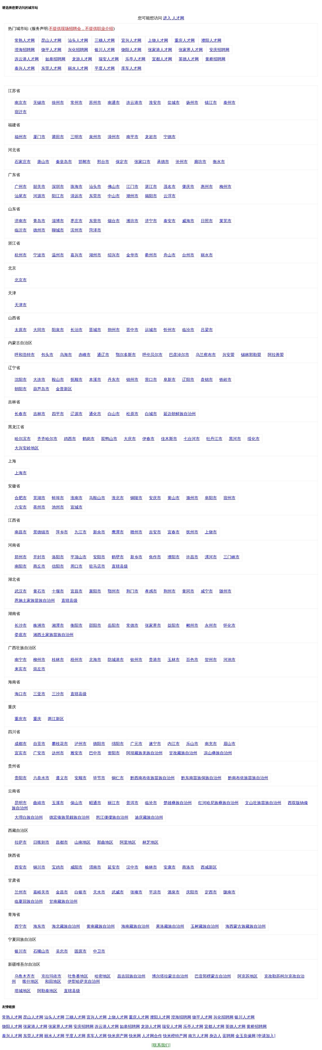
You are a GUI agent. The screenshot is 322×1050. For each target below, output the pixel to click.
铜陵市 (136, 498)
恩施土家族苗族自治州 (35, 600)
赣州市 (136, 532)
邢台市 (103, 162)
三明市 (76, 137)
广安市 (39, 753)
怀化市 (229, 625)
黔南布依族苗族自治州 (248, 778)
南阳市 (21, 566)
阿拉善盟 (276, 355)
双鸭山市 (109, 439)
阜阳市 (211, 498)
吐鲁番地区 (78, 976)
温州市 (58, 255)
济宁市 (151, 221)
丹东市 (114, 379)
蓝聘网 (228, 1036)
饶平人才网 (51, 50)
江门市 (132, 186)
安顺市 (80, 778)
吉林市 (39, 414)
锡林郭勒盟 (251, 355)
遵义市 (62, 778)
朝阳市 (21, 389)
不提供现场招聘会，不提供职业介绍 (81, 28)
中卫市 (99, 951)
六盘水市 (41, 778)
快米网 (135, 1036)
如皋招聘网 (55, 59)
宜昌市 (76, 591)
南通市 (114, 102)
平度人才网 (105, 68)
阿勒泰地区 (47, 991)
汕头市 (95, 186)
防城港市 (116, 659)
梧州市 (76, 659)
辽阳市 (188, 379)
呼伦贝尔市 (152, 355)
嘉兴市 (76, 255)
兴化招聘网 (78, 50)
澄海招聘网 (25, 50)
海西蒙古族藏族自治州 (245, 926)
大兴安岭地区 (27, 448)
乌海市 (66, 355)
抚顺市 (76, 379)
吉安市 (155, 532)
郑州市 (21, 557)
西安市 (21, 867)
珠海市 (76, 186)
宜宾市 (21, 753)
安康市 (170, 867)
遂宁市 (155, 744)
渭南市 (95, 867)
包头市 (47, 355)
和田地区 (53, 981)
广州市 (21, 186)
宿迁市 (21, 112)
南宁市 (21, 659)
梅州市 (225, 186)
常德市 (132, 625)
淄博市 (58, 221)
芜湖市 (39, 498)
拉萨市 (21, 842)
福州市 (21, 137)
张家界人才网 (191, 50)
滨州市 (76, 230)
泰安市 (170, 221)
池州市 (58, 507)
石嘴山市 (41, 951)
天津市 (21, 305)
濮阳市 (174, 557)
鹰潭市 (118, 532)
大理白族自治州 (29, 817)
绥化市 (254, 439)
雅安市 (76, 753)
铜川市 (39, 867)
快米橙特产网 (175, 1036)
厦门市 (39, 137)
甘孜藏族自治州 (183, 753)
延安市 (114, 867)
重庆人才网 (185, 40)
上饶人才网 (158, 40)
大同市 (39, 330)
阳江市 (58, 196)
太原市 (21, 330)
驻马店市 (97, 566)
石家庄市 (23, 162)
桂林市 (58, 659)
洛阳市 (58, 557)
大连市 (39, 379)
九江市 (80, 532)
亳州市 (39, 507)
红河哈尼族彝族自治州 (218, 803)
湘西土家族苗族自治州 (53, 635)
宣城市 (76, 507)
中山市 (114, 196)
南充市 (211, 744)
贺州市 (211, 659)
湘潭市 (58, 625)
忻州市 (170, 330)
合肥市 (21, 498)
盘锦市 (207, 379)
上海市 (21, 473)
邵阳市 (95, 625)
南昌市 (21, 532)
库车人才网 (131, 68)
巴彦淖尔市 (179, 355)
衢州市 (151, 255)
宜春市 (174, 532)
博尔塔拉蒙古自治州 (170, 976)
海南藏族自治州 (135, 926)
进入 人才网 (173, 18)
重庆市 (21, 719)
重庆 (37, 719)
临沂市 (21, 230)
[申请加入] (266, 1036)
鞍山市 (58, 379)
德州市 (39, 230)
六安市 (21, 507)
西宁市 (21, 926)
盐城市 (174, 102)
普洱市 (132, 803)
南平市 (132, 137)
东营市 (95, 221)
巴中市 (95, 753)
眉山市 (229, 744)
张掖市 (136, 892)
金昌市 (62, 892)
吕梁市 (207, 330)
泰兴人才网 (25, 68)
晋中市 (132, 330)
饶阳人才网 (131, 50)
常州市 (76, 102)
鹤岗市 (89, 439)
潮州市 (132, 196)
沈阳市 (21, 379)
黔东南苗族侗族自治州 (201, 778)
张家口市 (142, 162)
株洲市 (39, 625)
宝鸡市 (58, 867)
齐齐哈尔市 (47, 439)
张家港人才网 (160, 50)
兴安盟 (228, 355)
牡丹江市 (214, 439)
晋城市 (95, 330)
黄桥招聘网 (215, 59)
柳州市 (39, 659)
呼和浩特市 (25, 355)
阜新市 (170, 379)
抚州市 (192, 532)
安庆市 (155, 498)
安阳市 (99, 557)
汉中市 (132, 867)
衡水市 (219, 162)
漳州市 (114, 137)
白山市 (114, 414)
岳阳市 (114, 625)
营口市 (151, 379)
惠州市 (207, 186)
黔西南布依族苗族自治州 (152, 778)
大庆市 (130, 439)
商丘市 (39, 566)
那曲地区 (105, 842)
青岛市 (39, 221)
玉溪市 (58, 803)
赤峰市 (84, 355)
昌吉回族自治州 (131, 976)
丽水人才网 (78, 68)
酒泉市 (174, 892)
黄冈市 (188, 591)
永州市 (211, 625)
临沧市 (151, 803)
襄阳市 (95, 591)
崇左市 (39, 669)
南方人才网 (198, 1036)
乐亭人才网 (135, 59)
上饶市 (211, 532)
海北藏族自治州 (66, 926)
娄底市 (21, 635)
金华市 (132, 255)
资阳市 (114, 753)
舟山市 (170, 255)
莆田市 (58, 137)
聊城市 (58, 230)
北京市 (21, 280)
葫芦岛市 (41, 389)
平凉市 (155, 892)
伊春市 (148, 439)
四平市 (58, 414)
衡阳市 (76, 625)
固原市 (80, 951)
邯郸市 (84, 162)
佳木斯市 (169, 439)
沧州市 (182, 162)
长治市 (76, 330)
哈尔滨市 (23, 439)
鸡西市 (70, 439)
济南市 (21, 221)
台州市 (188, 255)
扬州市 (192, 102)
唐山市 (43, 162)
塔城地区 (23, 991)
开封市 (39, 557)
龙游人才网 (82, 59)
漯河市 (211, 557)
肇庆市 (188, 186)
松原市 (132, 414)
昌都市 (62, 842)
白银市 (80, 892)
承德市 (163, 162)
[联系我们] (161, 1045)
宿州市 (229, 498)
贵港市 (155, 659)
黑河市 (235, 439)
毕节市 (99, 778)
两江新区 (56, 719)
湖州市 (95, 255)
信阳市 (58, 566)
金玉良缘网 (245, 1036)
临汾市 (188, 330)
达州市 (58, 753)
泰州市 (229, 102)
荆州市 (170, 591)
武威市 (118, 892)
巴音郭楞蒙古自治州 (213, 976)
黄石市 (39, 591)
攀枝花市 (60, 744)
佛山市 (114, 186)
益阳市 (174, 625)
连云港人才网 (27, 59)
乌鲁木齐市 (25, 976)
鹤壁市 (118, 557)
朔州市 (114, 330)
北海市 (95, 659)
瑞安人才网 (109, 59)
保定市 (122, 162)
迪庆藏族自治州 (149, 817)
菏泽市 (95, 230)
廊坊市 (200, 162)
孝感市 (151, 591)
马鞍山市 (97, 498)
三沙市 (58, 694)
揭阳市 (151, 196)
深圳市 (58, 186)
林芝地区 (150, 842)
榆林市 (151, 867)
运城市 (151, 330)
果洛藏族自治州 (170, 926)
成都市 (21, 744)
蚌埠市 (58, 498)
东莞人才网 (51, 68)
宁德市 (170, 137)
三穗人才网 (105, 40)
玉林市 (174, 659)
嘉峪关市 (41, 892)
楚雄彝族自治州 (178, 803)
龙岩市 (151, 137)
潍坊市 (132, 221)
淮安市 (155, 102)
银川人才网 (105, 50)
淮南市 (76, 498)
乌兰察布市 (206, 355)
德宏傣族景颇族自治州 (69, 817)
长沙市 (21, 625)
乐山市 (192, 744)
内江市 (174, 744)
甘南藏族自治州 (63, 901)
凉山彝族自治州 (218, 753)
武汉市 (21, 591)
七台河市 (192, 439)
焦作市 (155, 557)
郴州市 (192, 625)
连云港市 (134, 102)
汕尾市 (21, 196)
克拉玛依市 (51, 976)
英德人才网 (189, 59)
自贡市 (39, 744)
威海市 (188, 221)
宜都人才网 (162, 59)
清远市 (76, 196)
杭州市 (21, 255)
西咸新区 (209, 867)
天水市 (99, 892)
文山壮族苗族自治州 (263, 803)
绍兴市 (114, 255)
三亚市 (39, 694)
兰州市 (21, 892)
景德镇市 (41, 532)
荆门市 (132, 591)
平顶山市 (78, 557)
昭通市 (95, 803)
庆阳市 (192, 892)
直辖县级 (120, 566)
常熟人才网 (25, 40)
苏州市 (95, 102)
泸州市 (80, 744)
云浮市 (170, 196)
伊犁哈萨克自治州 (84, 981)
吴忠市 (62, 951)
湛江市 (151, 186)
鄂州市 (114, 591)
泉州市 (95, 137)
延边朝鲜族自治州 (180, 414)
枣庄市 (76, 221)
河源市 (39, 196)
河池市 (229, 659)
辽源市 (76, 414)
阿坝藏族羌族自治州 (144, 753)
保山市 (76, 803)
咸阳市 (76, 867)
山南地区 (82, 842)
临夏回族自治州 (29, 901)
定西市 (211, 892)
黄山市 (174, 498)
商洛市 (188, 867)
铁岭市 (225, 379)
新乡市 (136, 557)
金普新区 (64, 389)
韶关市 (39, 186)
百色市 (192, 659)
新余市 (99, 532)
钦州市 (136, 659)
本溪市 (95, 379)
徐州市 (58, 102)
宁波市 (39, 255)
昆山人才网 (51, 40)
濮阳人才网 (211, 40)
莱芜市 (225, 221)
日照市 (207, 221)
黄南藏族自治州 (101, 926)
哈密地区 (103, 976)
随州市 (225, 591)
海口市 (21, 694)
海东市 (39, 926)
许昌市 (192, 557)
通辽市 (103, 355)
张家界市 (153, 625)
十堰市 (58, 591)
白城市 (151, 414)
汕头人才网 (78, 40)
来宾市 (21, 669)
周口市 (76, 566)
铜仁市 (118, 778)
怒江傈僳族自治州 (112, 817)
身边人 (215, 1036)
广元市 (136, 744)
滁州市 (192, 498)
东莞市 (95, 196)
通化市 (95, 414)
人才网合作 (152, 1036)
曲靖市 (39, 803)
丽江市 (114, 803)
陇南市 (229, 892)
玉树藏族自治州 (205, 926)
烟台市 (114, 221)
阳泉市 (58, 330)
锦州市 (132, 379)
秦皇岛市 (64, 162)
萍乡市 (62, 532)
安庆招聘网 (219, 50)
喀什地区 (30, 981)
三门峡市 (231, 557)
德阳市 (99, 744)
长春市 (21, 414)
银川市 (21, 951)
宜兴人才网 (131, 40)
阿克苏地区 (247, 976)
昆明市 (21, 803)
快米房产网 (118, 1036)
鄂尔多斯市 (126, 355)
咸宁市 (207, 591)
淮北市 (118, 498)
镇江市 (211, 102)
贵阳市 (21, 778)
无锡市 (39, 102)
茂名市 (170, 186)
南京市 (21, 102)
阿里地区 (128, 842)
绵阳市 (118, 744)
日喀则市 (41, 842)
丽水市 (207, 255)
